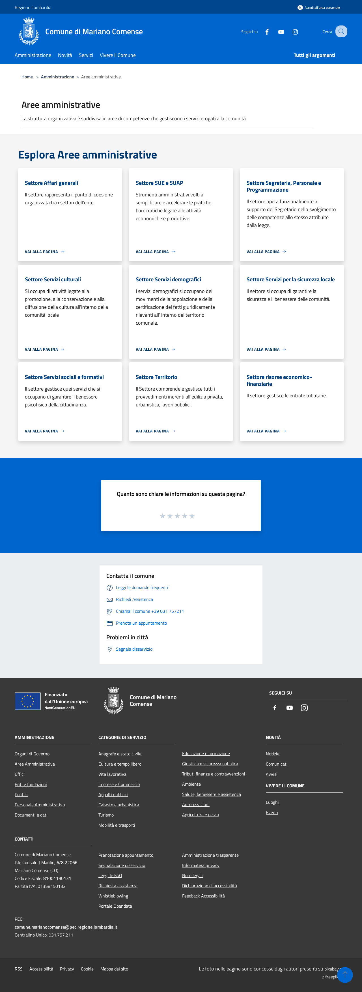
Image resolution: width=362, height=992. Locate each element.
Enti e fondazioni (31, 784)
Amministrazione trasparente (210, 855)
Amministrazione (57, 76)
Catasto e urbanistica (118, 804)
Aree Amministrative (35, 763)
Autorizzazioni (196, 804)
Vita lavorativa (112, 774)
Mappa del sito (114, 968)
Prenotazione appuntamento (125, 855)
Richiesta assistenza (117, 885)
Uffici (20, 774)
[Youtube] (276, 31)
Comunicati (277, 763)
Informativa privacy (200, 865)
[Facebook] (262, 31)
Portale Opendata (115, 906)
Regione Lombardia (33, 7)
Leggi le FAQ (110, 875)
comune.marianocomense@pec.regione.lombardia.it (66, 927)
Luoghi (272, 802)
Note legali (192, 875)
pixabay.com (335, 968)
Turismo (106, 814)
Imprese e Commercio (119, 784)
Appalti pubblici (113, 794)
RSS (19, 968)
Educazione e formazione (206, 753)
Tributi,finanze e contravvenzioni (213, 773)
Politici (21, 794)
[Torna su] (345, 975)
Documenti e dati (31, 814)
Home (27, 76)
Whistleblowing (113, 895)
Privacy (67, 968)
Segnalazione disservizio (121, 865)
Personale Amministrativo (40, 804)
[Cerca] (340, 31)
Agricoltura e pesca (200, 814)
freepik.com (336, 976)
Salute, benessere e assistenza (211, 794)
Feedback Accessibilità (203, 895)
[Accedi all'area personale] (318, 7)
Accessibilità (41, 968)
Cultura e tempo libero (119, 763)
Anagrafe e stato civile (119, 753)
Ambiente (191, 784)
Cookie (87, 968)
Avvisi (271, 774)
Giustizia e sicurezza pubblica (210, 763)
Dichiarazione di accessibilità (209, 885)
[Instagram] (290, 31)
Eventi (272, 812)
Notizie (272, 753)
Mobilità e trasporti (116, 825)
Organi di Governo (32, 753)
